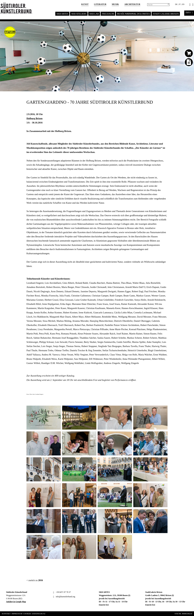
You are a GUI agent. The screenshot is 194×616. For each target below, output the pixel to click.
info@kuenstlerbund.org (63, 597)
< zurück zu (34, 580)
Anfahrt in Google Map (16, 602)
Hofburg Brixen (34, 118)
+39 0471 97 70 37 (61, 592)
